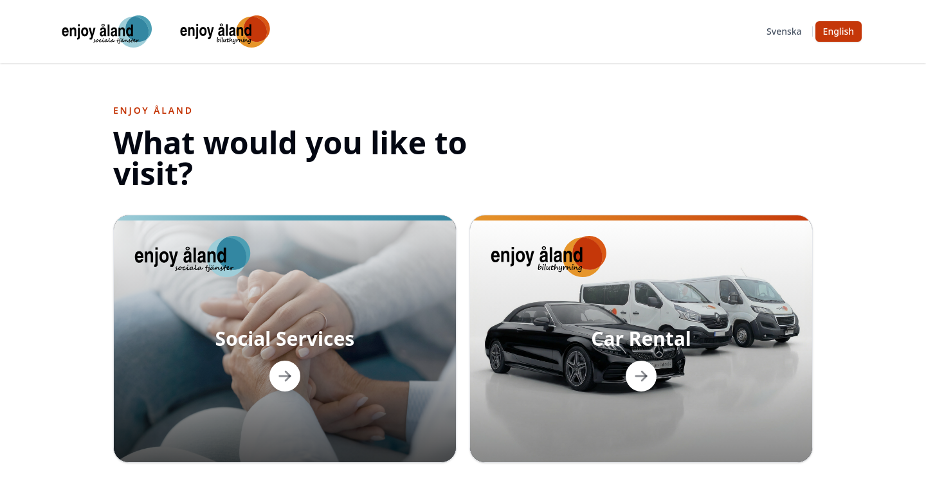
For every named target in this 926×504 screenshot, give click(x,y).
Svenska (784, 31)
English (838, 31)
